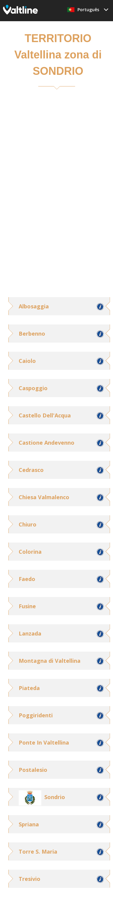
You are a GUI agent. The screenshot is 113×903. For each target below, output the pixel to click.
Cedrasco (31, 469)
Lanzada (30, 633)
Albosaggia (34, 306)
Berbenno (32, 333)
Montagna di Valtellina (49, 660)
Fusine (27, 606)
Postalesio (33, 769)
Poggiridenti (36, 715)
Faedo (27, 579)
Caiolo (27, 360)
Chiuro (27, 524)
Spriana (29, 824)
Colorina (30, 551)
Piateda (29, 688)
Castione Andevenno (46, 442)
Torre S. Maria (38, 851)
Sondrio (54, 797)
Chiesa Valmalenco (44, 497)
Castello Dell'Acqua (45, 415)
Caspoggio (33, 388)
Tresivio (29, 878)
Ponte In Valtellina (44, 742)
